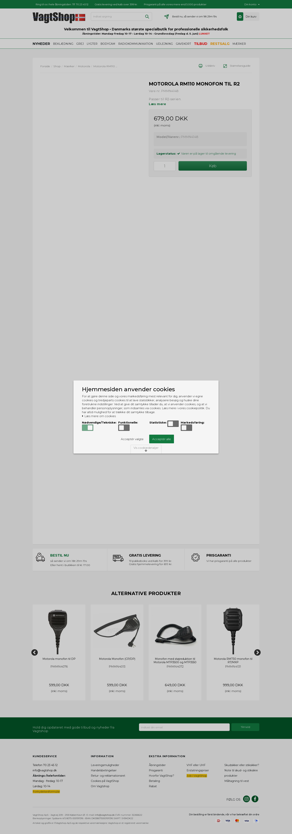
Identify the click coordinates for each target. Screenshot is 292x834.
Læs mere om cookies (99, 416)
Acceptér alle (161, 439)
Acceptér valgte (132, 439)
